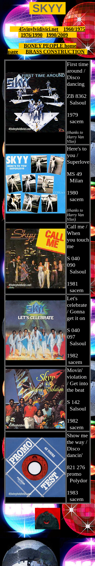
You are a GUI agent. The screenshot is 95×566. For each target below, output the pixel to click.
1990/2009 (57, 35)
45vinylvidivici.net (38, 29)
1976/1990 (32, 35)
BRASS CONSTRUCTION (55, 51)
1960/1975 (74, 29)
